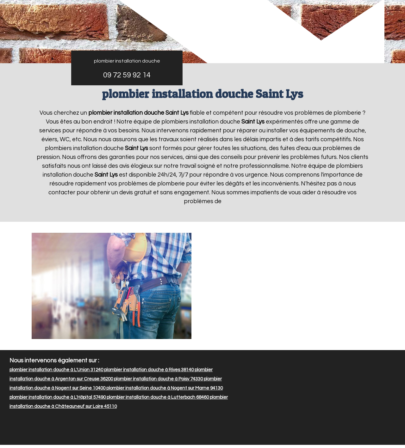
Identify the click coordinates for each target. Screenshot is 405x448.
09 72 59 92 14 (127, 75)
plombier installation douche (127, 61)
